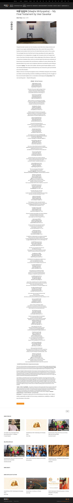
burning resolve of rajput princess (38, 329)
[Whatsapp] (12, 22)
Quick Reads (17, 4)
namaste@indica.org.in (65, 501)
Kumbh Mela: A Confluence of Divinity (34, 491)
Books (30, 1)
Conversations (24, 4)
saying (23, 65)
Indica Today (6, 494)
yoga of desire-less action (31, 239)
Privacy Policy (16, 501)
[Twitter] (12, 27)
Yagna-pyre (32, 204)
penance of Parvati (40, 328)
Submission (65, 4)
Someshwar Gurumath (7, 461)
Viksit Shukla (50, 461)
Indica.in (15, 1)
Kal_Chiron (49, 75)
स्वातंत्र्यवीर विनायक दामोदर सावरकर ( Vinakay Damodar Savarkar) (28, 364)
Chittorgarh (34, 138)
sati (40, 182)
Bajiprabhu (34, 171)
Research (41, 4)
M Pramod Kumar (29, 461)
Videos (57, 4)
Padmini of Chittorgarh (34, 172)
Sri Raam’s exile (42, 134)
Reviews (53, 4)
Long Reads (31, 4)
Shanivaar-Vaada (41, 138)
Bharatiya (36, 4)
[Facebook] (12, 25)
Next (67, 411)
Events (21, 1)
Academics (26, 1)
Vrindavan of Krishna (41, 101)
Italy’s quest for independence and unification (39, 135)
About (60, 4)
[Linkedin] (12, 29)
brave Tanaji (39, 137)
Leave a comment (20, 403)
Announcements (47, 4)
